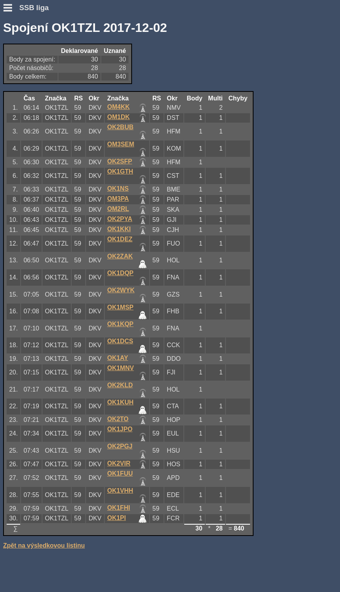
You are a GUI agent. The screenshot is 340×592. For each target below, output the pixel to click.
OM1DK (118, 117)
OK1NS (118, 188)
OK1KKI (118, 229)
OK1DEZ (119, 239)
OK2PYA (119, 219)
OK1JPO (119, 429)
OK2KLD (120, 385)
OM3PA (118, 198)
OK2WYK (120, 290)
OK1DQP (120, 273)
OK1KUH (120, 402)
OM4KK (118, 107)
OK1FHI (118, 507)
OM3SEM (120, 144)
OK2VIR (118, 463)
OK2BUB (120, 127)
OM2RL (118, 209)
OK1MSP (120, 307)
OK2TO (118, 419)
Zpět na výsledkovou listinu (44, 545)
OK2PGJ (119, 446)
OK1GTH (120, 171)
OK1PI (116, 518)
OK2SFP (119, 161)
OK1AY (117, 358)
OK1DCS (120, 341)
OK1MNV (120, 368)
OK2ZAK (120, 256)
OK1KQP (120, 324)
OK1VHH (120, 490)
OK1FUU (120, 473)
